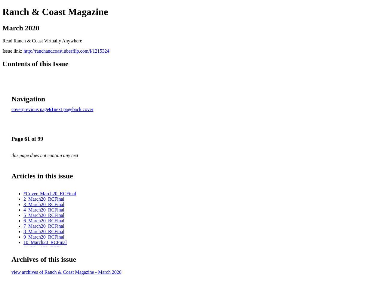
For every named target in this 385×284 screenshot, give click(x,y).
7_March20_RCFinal (43, 226)
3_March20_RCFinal (43, 204)
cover (16, 109)
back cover (83, 109)
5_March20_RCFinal (43, 215)
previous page (35, 109)
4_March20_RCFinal (43, 209)
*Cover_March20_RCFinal (49, 193)
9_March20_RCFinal (43, 236)
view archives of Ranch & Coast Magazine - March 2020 (66, 272)
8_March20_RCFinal (43, 231)
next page (63, 109)
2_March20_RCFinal (43, 199)
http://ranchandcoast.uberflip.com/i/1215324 (66, 51)
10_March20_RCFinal (45, 242)
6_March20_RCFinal (43, 220)
